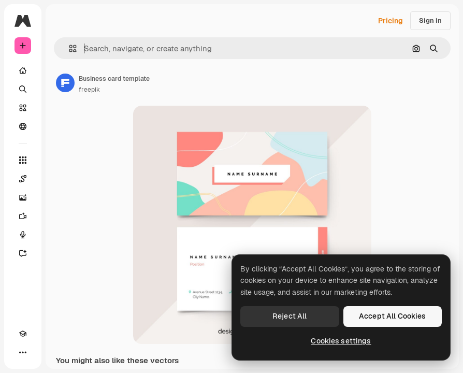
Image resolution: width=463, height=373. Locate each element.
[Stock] (23, 107)
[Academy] (23, 333)
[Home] (23, 70)
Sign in (430, 20)
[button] (68, 48)
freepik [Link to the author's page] (89, 89)
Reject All (289, 316)
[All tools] (23, 160)
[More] (23, 352)
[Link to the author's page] (65, 83)
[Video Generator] (23, 216)
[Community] (23, 126)
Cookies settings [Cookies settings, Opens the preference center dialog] (341, 341)
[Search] (23, 89)
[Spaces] (23, 178)
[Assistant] (23, 253)
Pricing (390, 20)
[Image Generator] (23, 197)
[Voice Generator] (23, 234)
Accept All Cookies (392, 316)
